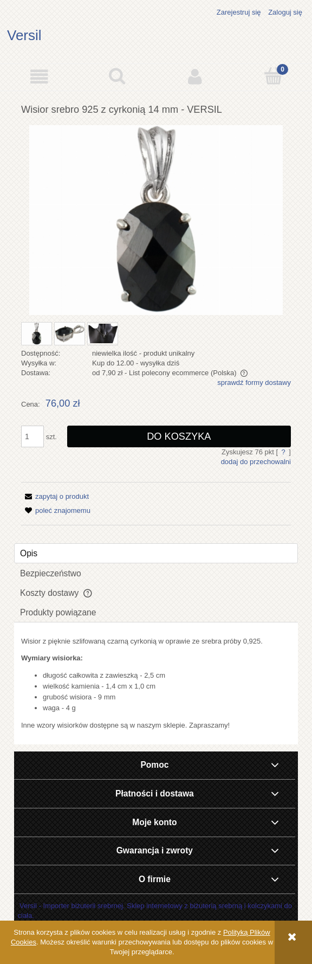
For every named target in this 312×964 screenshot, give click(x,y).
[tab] (156, 553)
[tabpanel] (156, 683)
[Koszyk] (273, 76)
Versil (24, 35)
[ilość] (32, 436)
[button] (39, 76)
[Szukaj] (117, 76)
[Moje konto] (194, 76)
